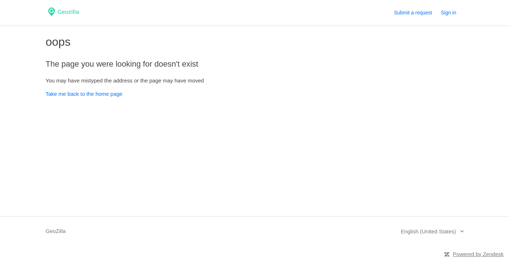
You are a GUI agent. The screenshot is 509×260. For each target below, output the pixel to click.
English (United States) (429, 231)
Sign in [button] (448, 12)
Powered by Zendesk (478, 254)
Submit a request (413, 12)
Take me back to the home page (84, 94)
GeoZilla (56, 231)
